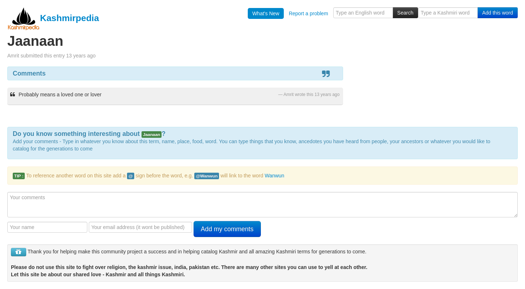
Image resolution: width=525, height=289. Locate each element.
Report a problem (308, 13)
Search (405, 13)
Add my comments (227, 229)
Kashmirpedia (53, 18)
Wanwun (274, 175)
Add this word (497, 13)
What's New (265, 13)
